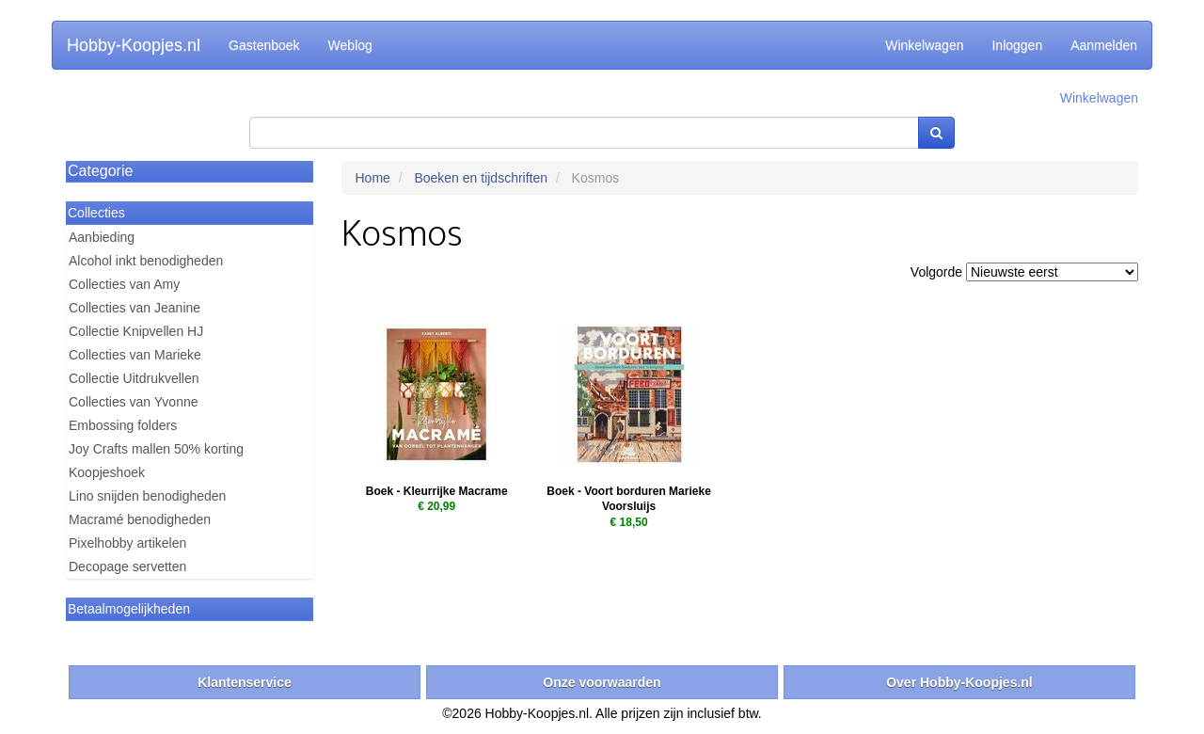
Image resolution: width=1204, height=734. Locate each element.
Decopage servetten (127, 566)
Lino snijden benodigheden (147, 495)
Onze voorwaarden (601, 682)
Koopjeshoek (107, 472)
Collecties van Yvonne (133, 401)
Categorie (100, 171)
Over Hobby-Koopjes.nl (959, 682)
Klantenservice (245, 682)
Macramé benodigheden (140, 519)
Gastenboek (264, 45)
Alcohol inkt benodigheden (146, 260)
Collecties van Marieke (135, 354)
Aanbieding (102, 237)
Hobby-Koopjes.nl (133, 45)
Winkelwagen (924, 45)
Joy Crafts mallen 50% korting (156, 448)
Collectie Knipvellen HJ (136, 331)
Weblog (350, 45)
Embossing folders (123, 425)
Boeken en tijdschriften (480, 177)
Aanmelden (1103, 45)
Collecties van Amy (124, 284)
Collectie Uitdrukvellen (134, 378)
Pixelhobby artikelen (127, 542)
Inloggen (1016, 45)
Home (373, 177)
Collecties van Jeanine (134, 307)
